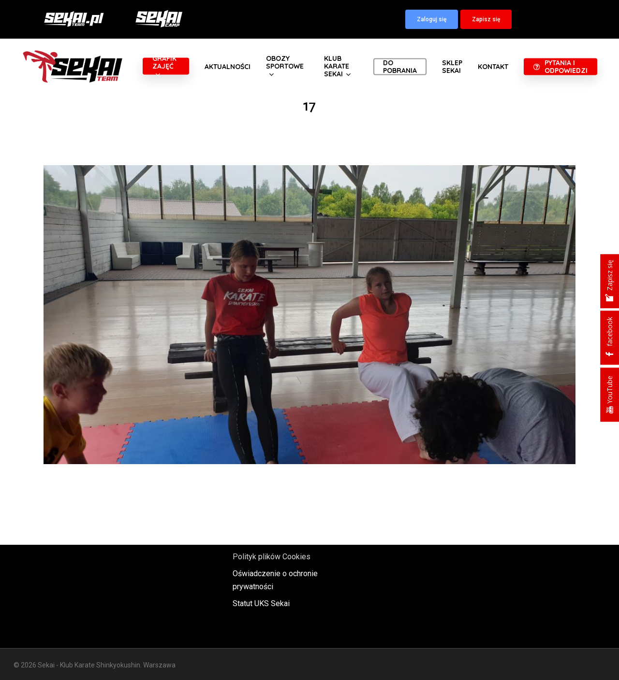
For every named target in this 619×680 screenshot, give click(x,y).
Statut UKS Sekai (261, 603)
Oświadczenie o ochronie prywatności (275, 580)
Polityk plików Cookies (271, 556)
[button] (431, 19)
